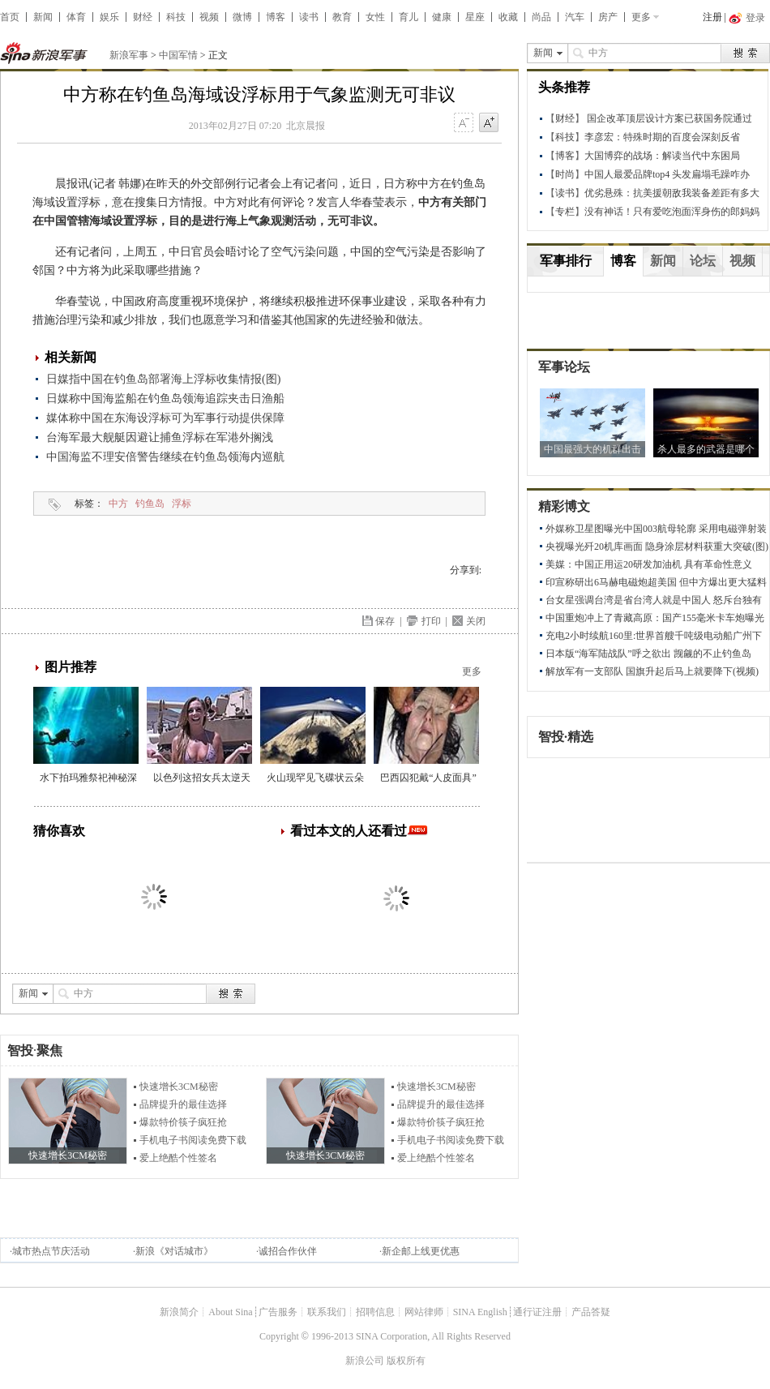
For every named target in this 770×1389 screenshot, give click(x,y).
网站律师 (423, 1312)
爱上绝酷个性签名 (178, 1158)
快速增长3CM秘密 (178, 1086)
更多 (641, 17)
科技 (176, 17)
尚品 (541, 17)
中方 (118, 503)
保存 (385, 621)
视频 (209, 17)
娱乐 (109, 17)
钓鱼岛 (150, 503)
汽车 (574, 17)
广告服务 (278, 1312)
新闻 (43, 17)
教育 (342, 17)
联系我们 (326, 1312)
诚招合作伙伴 (288, 1251)
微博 (242, 17)
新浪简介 (179, 1312)
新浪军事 (128, 55)
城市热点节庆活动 (51, 1251)
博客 (275, 17)
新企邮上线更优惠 (421, 1251)
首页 (9, 17)
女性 (375, 17)
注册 (712, 17)
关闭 (476, 621)
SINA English (480, 1312)
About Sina (230, 1312)
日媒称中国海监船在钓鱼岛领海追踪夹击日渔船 (165, 398)
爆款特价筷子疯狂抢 (183, 1122)
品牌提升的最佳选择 (183, 1104)
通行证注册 (537, 1312)
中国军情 (178, 55)
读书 (309, 17)
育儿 (408, 17)
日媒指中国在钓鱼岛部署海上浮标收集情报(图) (163, 379)
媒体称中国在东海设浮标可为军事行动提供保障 (165, 418)
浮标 (181, 503)
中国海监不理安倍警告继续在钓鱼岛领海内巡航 (165, 457)
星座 (475, 17)
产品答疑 (590, 1312)
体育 (76, 17)
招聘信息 (375, 1312)
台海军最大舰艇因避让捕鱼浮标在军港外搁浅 (159, 437)
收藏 (508, 17)
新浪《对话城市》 (174, 1251)
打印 (431, 621)
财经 (142, 17)
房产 (608, 17)
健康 (441, 17)
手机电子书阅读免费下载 (192, 1140)
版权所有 (406, 1360)
